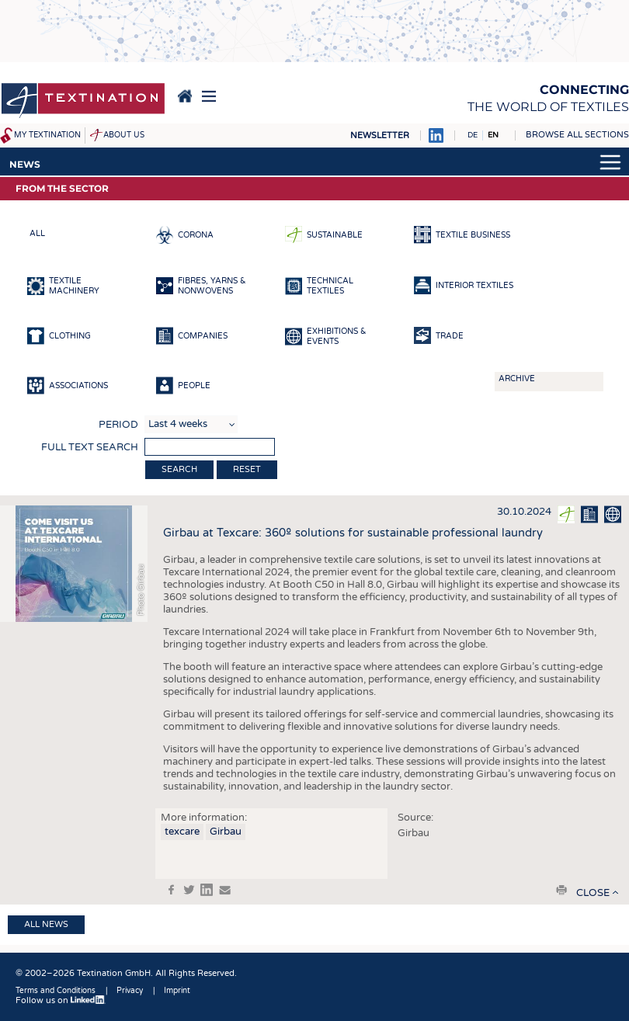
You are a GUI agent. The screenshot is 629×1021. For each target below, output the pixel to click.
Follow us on (61, 1000)
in (206, 890)
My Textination (47, 135)
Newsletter (379, 135)
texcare (182, 831)
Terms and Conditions (56, 990)
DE (472, 135)
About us (123, 135)
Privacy (129, 990)
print (561, 890)
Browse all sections (577, 135)
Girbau (226, 831)
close (593, 893)
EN (493, 135)
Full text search (89, 447)
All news (46, 924)
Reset (247, 469)
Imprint (177, 990)
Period (118, 424)
